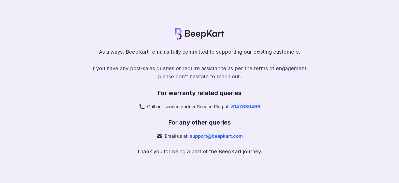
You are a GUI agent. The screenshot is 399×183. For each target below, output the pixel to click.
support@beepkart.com (216, 136)
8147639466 (245, 106)
